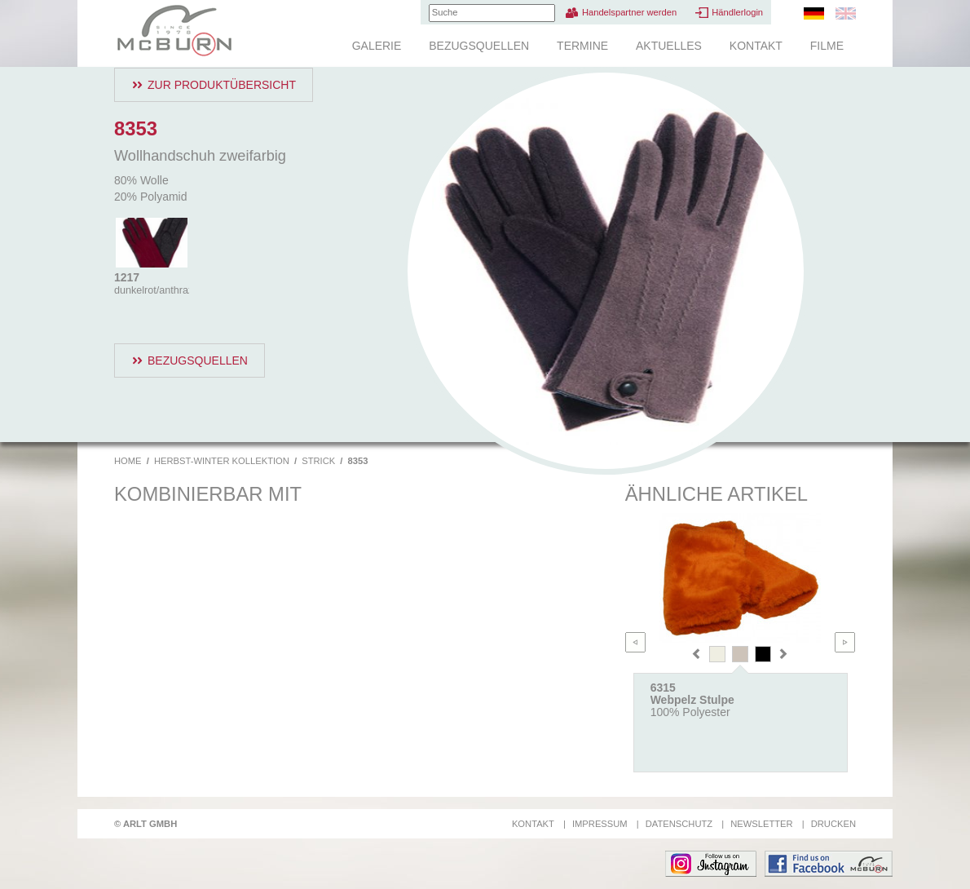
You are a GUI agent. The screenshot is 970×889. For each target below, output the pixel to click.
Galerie (377, 45)
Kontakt (756, 45)
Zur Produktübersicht (222, 84)
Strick (318, 461)
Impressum (600, 824)
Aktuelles (669, 45)
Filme (827, 45)
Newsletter (761, 824)
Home (128, 461)
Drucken (833, 824)
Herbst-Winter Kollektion (221, 461)
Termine (582, 45)
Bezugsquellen (479, 45)
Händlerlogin (737, 12)
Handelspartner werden (629, 12)
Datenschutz (679, 824)
